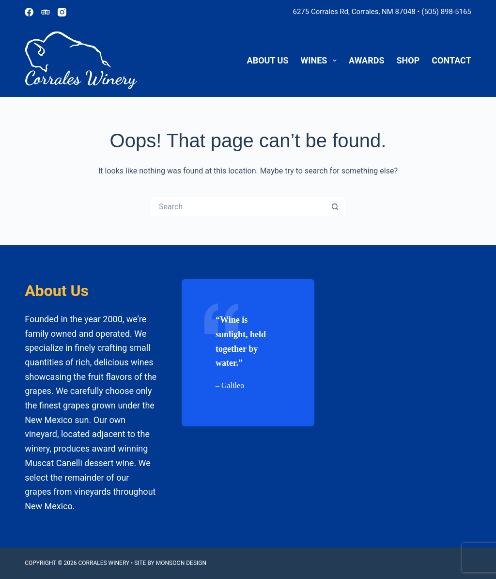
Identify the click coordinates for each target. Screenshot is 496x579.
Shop (408, 60)
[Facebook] (29, 12)
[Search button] (335, 206)
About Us (268, 60)
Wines (321, 60)
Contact (451, 60)
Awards (366, 60)
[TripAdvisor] (45, 12)
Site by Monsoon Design (170, 563)
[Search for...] (238, 206)
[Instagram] (62, 12)
